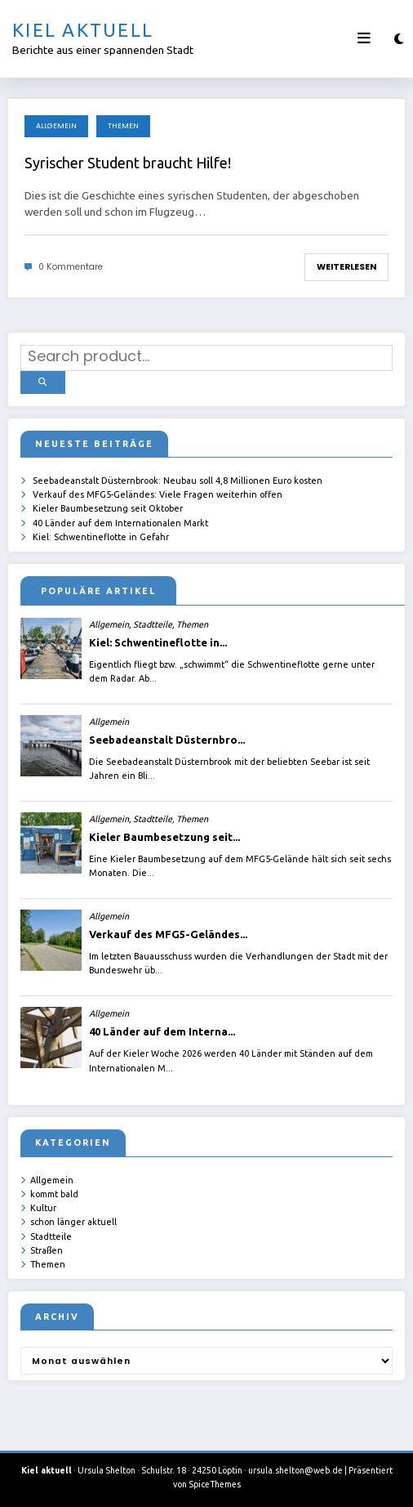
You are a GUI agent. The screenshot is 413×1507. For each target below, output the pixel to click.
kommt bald (54, 1192)
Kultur (43, 1206)
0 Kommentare (70, 267)
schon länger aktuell (73, 1220)
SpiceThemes (215, 1482)
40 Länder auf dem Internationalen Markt (120, 520)
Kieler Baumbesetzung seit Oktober (108, 507)
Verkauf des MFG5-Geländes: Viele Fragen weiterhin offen (157, 493)
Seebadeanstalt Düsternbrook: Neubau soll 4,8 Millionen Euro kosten (177, 479)
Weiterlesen (346, 267)
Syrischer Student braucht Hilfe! (127, 162)
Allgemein (56, 126)
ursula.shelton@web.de (295, 1468)
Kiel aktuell (82, 30)
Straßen (46, 1249)
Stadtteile (51, 1234)
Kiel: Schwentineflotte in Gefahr (101, 535)
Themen (123, 126)
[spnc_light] (398, 39)
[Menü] (364, 38)
